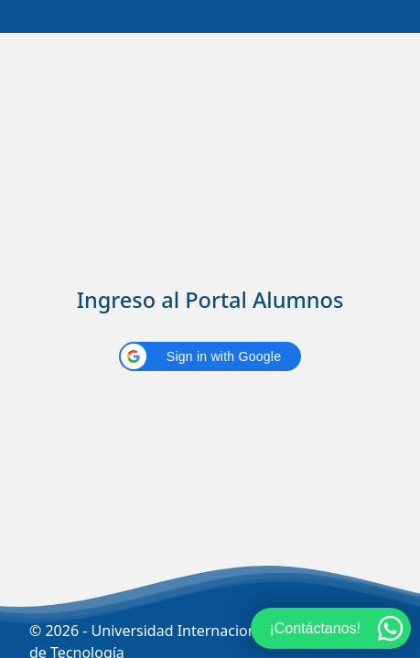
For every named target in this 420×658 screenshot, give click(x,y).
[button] (210, 356)
